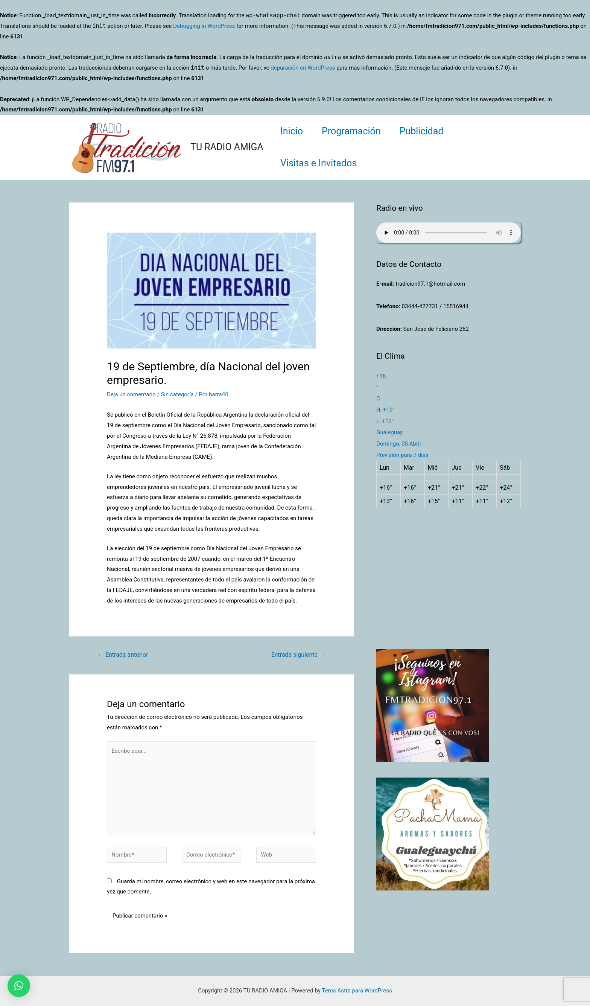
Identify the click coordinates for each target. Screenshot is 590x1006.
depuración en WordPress (303, 67)
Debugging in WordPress (204, 26)
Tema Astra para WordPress (357, 990)
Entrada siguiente (298, 654)
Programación (351, 131)
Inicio (291, 131)
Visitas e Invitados (318, 163)
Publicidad (422, 131)
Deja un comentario (131, 394)
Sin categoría (177, 394)
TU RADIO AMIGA (226, 147)
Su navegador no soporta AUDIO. (448, 232)
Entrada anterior (123, 654)
